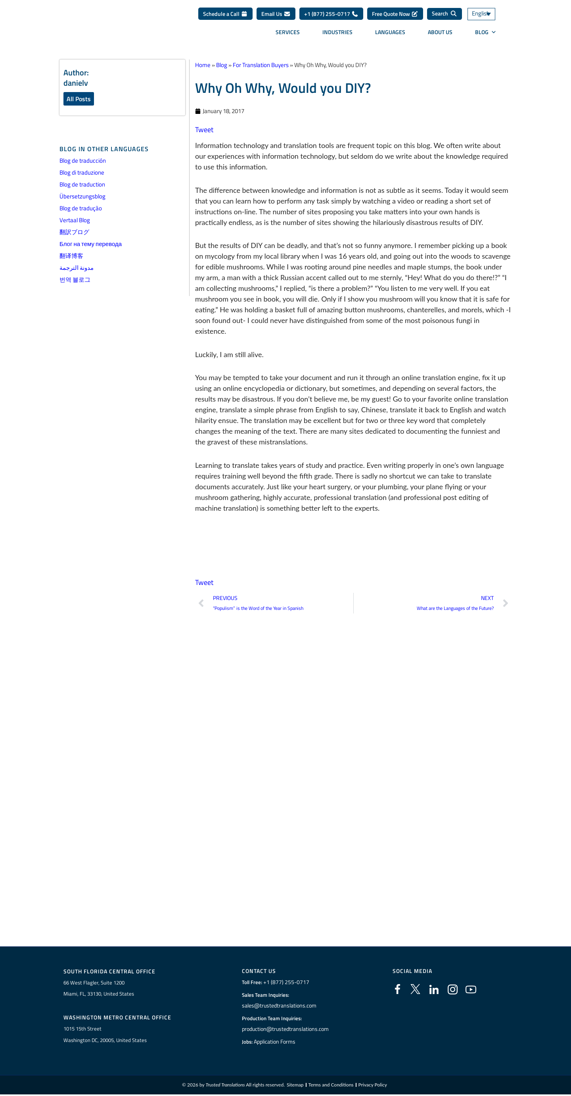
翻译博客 (71, 256)
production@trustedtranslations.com (285, 1029)
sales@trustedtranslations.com (278, 1006)
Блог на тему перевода (90, 244)
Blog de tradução (80, 208)
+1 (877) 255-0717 (331, 16)
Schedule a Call (225, 16)
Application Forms (275, 1042)
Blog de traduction (82, 184)
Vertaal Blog (74, 220)
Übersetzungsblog (82, 196)
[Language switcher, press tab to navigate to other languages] (490, 17)
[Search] (444, 17)
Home (203, 64)
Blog (485, 35)
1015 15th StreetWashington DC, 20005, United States (105, 1035)
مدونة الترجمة (76, 268)
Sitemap (295, 1086)
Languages (390, 35)
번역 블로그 (74, 280)
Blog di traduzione (81, 172)
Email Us (276, 16)
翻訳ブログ (74, 232)
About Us (440, 35)
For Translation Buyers (261, 64)
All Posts (79, 99)
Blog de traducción (82, 160)
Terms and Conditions (331, 1086)
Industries (337, 35)
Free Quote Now (395, 16)
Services (288, 35)
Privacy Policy (372, 1086)
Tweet (204, 129)
